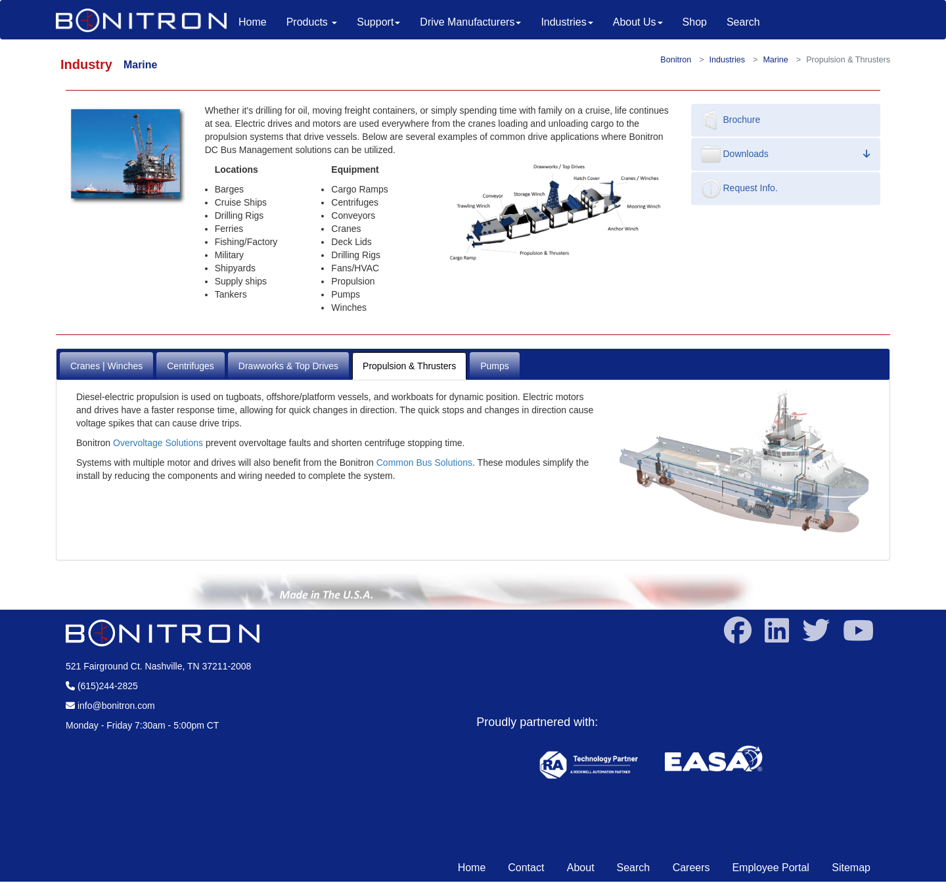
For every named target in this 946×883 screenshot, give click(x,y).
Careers (691, 867)
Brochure (730, 120)
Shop (695, 22)
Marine (775, 59)
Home (257, 21)
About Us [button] (638, 22)
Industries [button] (567, 22)
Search (743, 22)
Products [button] (312, 22)
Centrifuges (190, 366)
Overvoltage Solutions (158, 443)
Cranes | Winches (106, 366)
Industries (728, 59)
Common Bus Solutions (424, 462)
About (581, 867)
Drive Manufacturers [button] (470, 22)
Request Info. (739, 188)
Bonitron (675, 59)
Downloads (785, 154)
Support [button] (378, 22)
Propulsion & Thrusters (409, 366)
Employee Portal (772, 867)
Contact (527, 867)
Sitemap (851, 867)
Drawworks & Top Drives (288, 366)
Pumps (494, 366)
